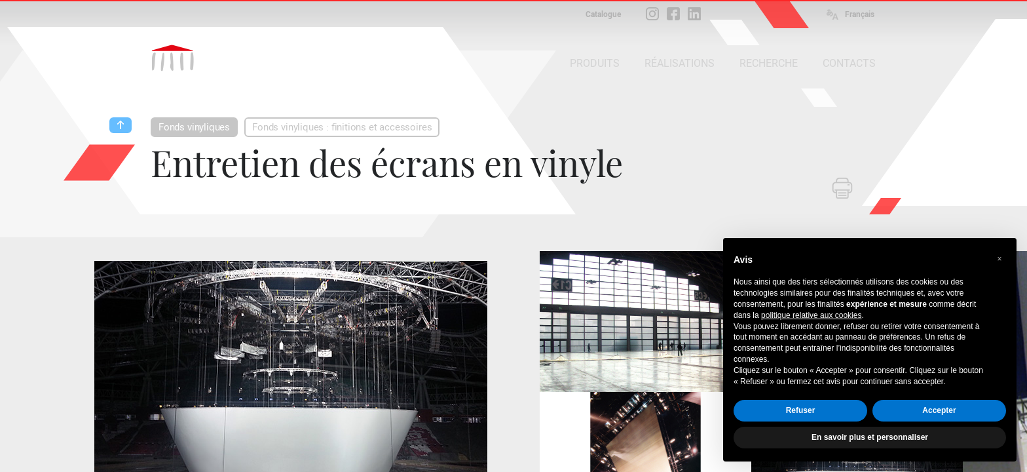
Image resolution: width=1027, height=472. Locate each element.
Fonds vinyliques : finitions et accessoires (342, 127)
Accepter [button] (939, 410)
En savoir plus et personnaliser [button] (870, 437)
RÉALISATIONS (679, 63)
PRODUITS (595, 63)
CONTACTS (849, 63)
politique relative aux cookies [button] (811, 315)
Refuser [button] (800, 410)
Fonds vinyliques (194, 127)
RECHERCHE (768, 63)
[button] (999, 258)
